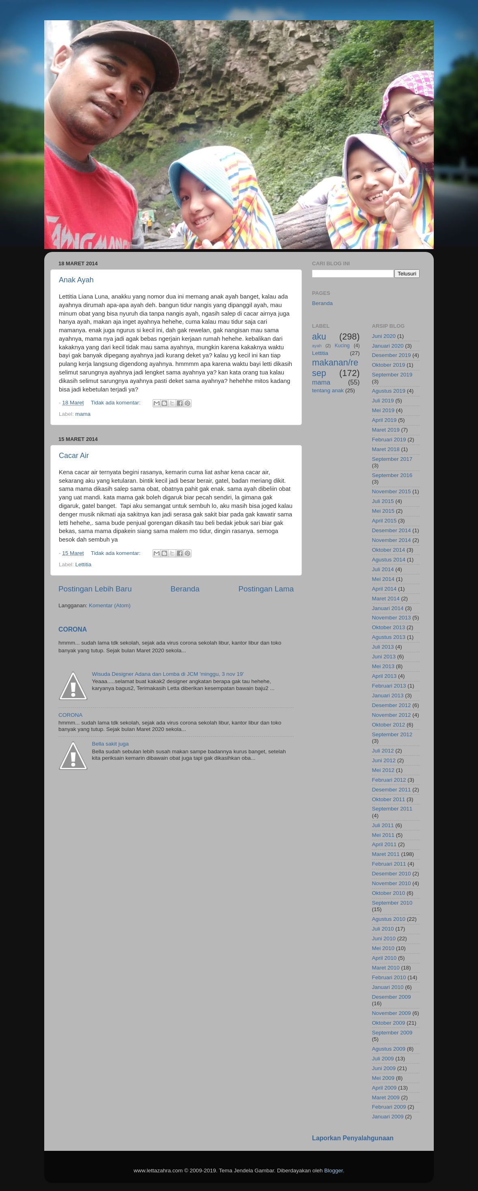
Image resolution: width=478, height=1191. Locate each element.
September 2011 (392, 809)
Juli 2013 (383, 647)
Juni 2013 (384, 657)
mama (83, 414)
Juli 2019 (383, 401)
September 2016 (392, 475)
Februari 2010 (389, 977)
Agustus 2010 (389, 919)
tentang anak (328, 390)
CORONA (72, 629)
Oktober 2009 (388, 1023)
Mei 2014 (383, 579)
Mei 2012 (383, 770)
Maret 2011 (386, 854)
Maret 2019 (386, 430)
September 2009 (392, 1033)
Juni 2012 (384, 760)
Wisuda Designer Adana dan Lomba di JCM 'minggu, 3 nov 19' (167, 674)
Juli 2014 (383, 569)
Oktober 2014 (388, 550)
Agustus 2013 (389, 637)
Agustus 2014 (389, 560)
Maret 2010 (386, 968)
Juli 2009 (383, 1059)
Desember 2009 (391, 997)
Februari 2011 (389, 864)
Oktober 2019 (388, 365)
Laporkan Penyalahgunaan (353, 1138)
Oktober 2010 (388, 893)
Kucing (342, 345)
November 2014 (391, 540)
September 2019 (392, 375)
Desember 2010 (391, 874)
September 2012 (392, 734)
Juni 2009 (384, 1068)
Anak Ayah (76, 280)
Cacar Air (74, 455)
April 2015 (384, 521)
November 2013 (391, 618)
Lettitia (83, 564)
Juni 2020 (384, 336)
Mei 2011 (383, 835)
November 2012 (391, 715)
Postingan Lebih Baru (95, 589)
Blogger (333, 1170)
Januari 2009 (388, 1117)
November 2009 (391, 1013)
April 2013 (384, 676)
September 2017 (392, 459)
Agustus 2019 (389, 391)
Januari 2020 (388, 346)
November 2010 (391, 883)
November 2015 (391, 491)
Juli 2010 (383, 929)
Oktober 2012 (388, 725)
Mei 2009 (383, 1078)
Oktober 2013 (388, 627)
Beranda (184, 589)
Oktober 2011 (388, 799)
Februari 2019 (389, 439)
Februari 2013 (389, 686)
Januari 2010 (388, 987)
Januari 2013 (388, 695)
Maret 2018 (386, 449)
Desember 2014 (391, 530)
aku (319, 336)
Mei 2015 (383, 511)
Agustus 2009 (389, 1049)
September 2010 (392, 903)
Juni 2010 (384, 938)
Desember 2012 (391, 705)
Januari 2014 (388, 608)
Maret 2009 (386, 1097)
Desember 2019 (391, 355)
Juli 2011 (383, 825)
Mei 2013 (383, 666)
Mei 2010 (383, 948)
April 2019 (384, 420)
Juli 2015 (383, 501)
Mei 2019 (383, 410)
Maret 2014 (386, 599)
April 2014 (384, 589)
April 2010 (384, 958)
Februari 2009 (389, 1107)
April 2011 (384, 844)
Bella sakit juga (110, 744)
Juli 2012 (383, 751)
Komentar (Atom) (110, 605)
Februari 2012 (389, 780)
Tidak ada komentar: (116, 403)
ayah (316, 345)
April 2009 (384, 1088)
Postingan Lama (266, 589)
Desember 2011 (391, 790)
